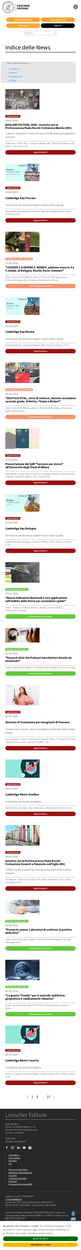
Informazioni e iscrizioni (40, 286)
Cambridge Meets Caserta (22, 1060)
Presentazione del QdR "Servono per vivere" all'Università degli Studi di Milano (34, 465)
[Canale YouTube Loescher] (25, 1148)
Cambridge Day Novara (19, 331)
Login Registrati (57, 19)
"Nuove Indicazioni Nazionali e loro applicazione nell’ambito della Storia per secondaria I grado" (36, 599)
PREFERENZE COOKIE (40, 1244)
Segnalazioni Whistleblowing (20, 1172)
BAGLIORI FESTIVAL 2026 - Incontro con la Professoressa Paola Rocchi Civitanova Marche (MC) (38, 126)
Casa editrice (14, 1155)
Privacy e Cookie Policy (18, 1169)
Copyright (13, 1175)
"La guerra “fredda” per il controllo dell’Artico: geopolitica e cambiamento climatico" (35, 997)
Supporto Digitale (23, 19)
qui (34, 1229)
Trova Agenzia (14, 1158)
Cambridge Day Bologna (20, 528)
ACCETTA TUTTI (40, 1238)
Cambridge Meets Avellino (22, 794)
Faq (10, 1163)
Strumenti (23, 25)
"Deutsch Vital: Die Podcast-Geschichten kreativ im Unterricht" (38, 659)
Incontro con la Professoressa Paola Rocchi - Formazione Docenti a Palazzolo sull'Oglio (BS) (35, 862)
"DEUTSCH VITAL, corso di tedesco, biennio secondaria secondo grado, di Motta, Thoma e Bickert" (40, 399)
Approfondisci (40, 152)
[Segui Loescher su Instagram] (13, 1148)
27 (48, 1096)
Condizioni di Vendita (17, 1178)
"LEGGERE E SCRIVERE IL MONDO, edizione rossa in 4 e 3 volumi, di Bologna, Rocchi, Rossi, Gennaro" (39, 269)
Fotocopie (13, 1181)
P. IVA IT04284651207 (13, 1199)
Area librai (13, 1161)
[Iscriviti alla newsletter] (31, 1148)
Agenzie (58, 25)
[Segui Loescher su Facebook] (8, 1148)
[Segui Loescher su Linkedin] (19, 1148)
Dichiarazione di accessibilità (20, 1184)
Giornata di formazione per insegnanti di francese (37, 722)
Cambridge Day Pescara (20, 198)
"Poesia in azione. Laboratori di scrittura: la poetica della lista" (38, 931)
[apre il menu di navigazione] (75, 6)
